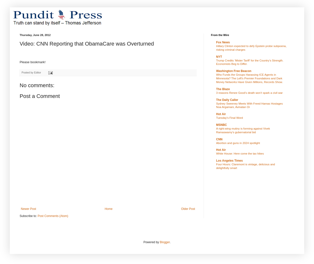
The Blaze (223, 89)
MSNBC (221, 125)
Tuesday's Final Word (229, 117)
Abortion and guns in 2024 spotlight (238, 143)
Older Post (188, 209)
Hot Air (221, 114)
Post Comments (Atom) (53, 216)
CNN (219, 139)
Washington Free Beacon (233, 71)
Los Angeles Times (229, 160)
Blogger (165, 242)
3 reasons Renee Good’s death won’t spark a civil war (249, 92)
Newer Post (28, 209)
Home (109, 209)
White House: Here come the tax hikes (240, 153)
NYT (219, 57)
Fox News (223, 42)
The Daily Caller (227, 100)
